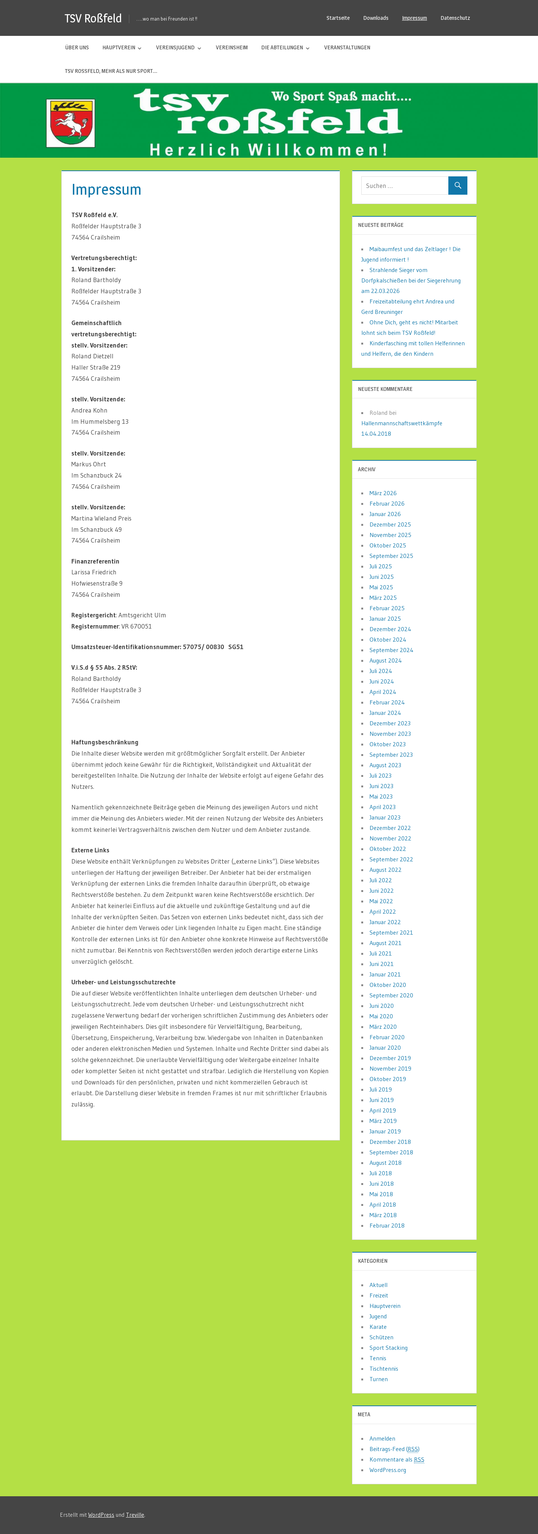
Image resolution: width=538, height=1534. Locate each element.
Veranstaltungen (347, 47)
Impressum (414, 17)
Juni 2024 (382, 681)
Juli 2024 (381, 671)
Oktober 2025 (388, 545)
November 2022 (390, 838)
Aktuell (378, 1284)
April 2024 (383, 691)
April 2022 (383, 911)
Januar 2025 (385, 618)
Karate (378, 1326)
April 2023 (383, 807)
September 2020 (391, 995)
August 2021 (386, 943)
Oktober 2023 (388, 744)
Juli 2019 (381, 1089)
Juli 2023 (381, 775)
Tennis (378, 1358)
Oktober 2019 (388, 1079)
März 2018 (383, 1215)
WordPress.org (388, 1469)
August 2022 (386, 869)
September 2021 (391, 932)
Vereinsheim (232, 47)
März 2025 (383, 597)
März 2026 (383, 493)
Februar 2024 (387, 702)
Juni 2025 (382, 576)
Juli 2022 (381, 880)
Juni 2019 (382, 1100)
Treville (135, 1514)
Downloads (376, 17)
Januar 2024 (385, 712)
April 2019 (383, 1110)
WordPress (101, 1514)
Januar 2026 (385, 514)
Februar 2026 (387, 503)
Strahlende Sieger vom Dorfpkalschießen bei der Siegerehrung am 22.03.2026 (411, 280)
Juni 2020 (382, 1005)
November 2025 (390, 534)
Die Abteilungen (282, 47)
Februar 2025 (387, 608)
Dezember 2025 (390, 524)
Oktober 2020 (388, 984)
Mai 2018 (381, 1194)
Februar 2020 (387, 1037)
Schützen (381, 1337)
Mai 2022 (381, 901)
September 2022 (391, 859)
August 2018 (386, 1162)
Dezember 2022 (390, 827)
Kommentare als (397, 1459)
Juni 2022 (382, 890)
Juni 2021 (382, 963)
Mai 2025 (381, 587)
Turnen (379, 1379)
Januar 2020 (385, 1047)
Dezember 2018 (390, 1141)
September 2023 (391, 754)
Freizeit (379, 1295)
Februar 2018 (387, 1225)
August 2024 (386, 660)
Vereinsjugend (175, 47)
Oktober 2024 (388, 639)
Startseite (338, 17)
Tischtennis (384, 1368)
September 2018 (391, 1152)
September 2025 (391, 555)
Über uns (77, 47)
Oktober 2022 (388, 848)
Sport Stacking (389, 1347)
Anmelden (382, 1438)
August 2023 (385, 765)
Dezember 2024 (390, 629)
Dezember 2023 (390, 723)
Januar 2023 (385, 817)
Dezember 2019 (390, 1058)
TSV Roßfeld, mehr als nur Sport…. (111, 70)
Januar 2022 (385, 922)
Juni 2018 (382, 1183)
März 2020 (383, 1026)
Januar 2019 (385, 1131)
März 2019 (383, 1120)
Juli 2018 (381, 1173)
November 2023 (390, 733)
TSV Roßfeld (94, 18)
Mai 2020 (381, 1016)
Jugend (378, 1316)
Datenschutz (455, 17)
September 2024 (392, 650)
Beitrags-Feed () (395, 1449)
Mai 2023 (381, 796)
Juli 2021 (381, 953)
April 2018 (383, 1204)
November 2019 (390, 1068)
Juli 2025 (381, 566)
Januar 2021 (385, 974)
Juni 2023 (381, 786)
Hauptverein (118, 47)
